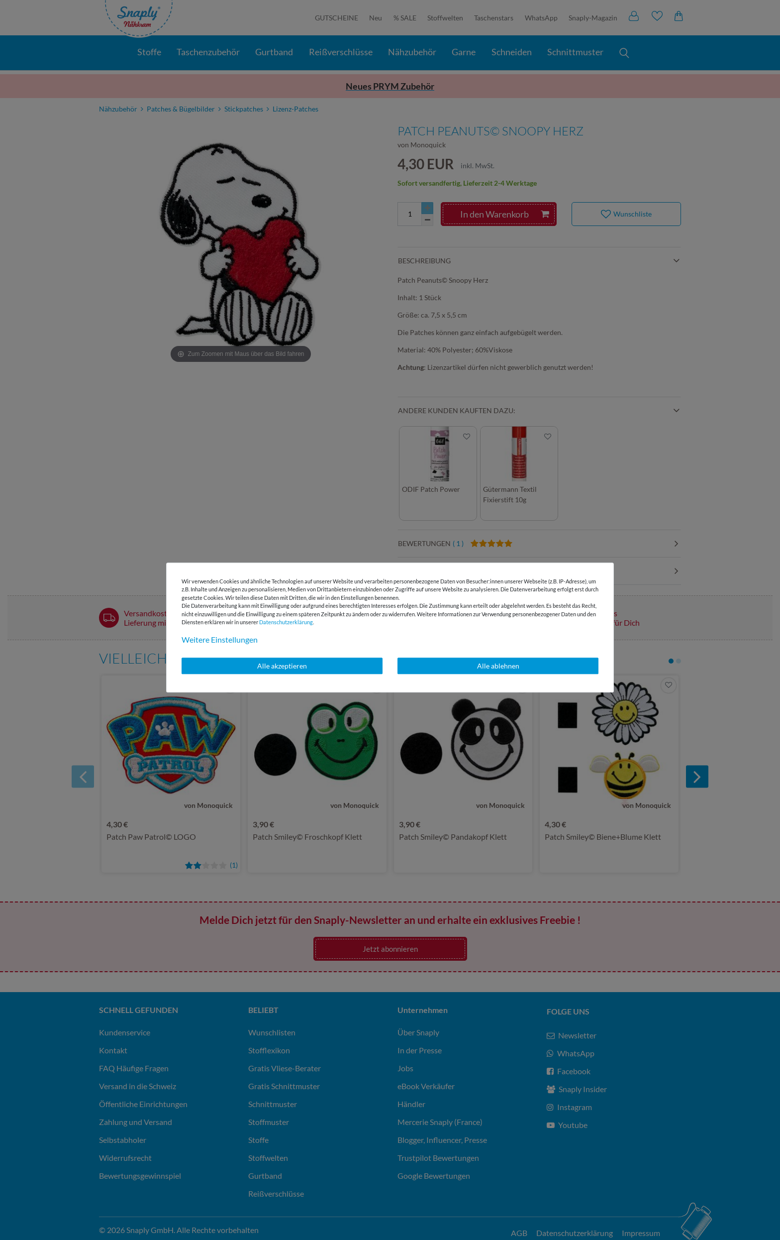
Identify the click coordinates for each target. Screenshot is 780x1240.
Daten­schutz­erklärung (286, 622)
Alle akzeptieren (282, 666)
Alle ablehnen (498, 666)
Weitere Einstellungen (220, 639)
